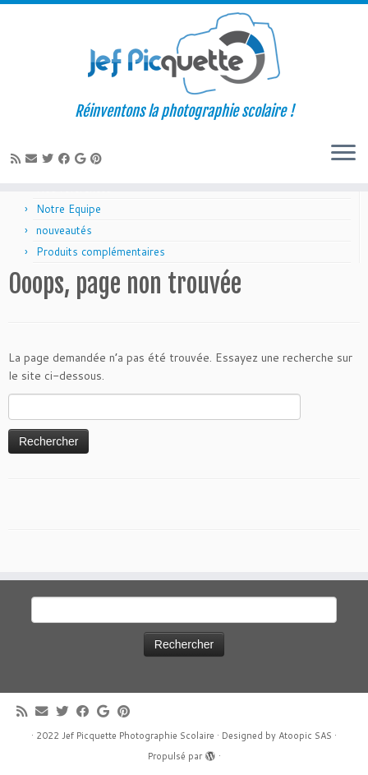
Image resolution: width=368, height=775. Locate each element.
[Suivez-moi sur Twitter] (50, 158)
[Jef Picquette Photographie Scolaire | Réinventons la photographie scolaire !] (184, 53)
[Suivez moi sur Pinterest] (98, 158)
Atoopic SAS (305, 735)
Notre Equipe (68, 208)
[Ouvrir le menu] (343, 153)
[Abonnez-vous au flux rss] (18, 158)
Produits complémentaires (100, 251)
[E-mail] (33, 158)
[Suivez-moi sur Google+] (82, 158)
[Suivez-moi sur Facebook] (66, 158)
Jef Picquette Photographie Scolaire (138, 735)
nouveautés (64, 230)
